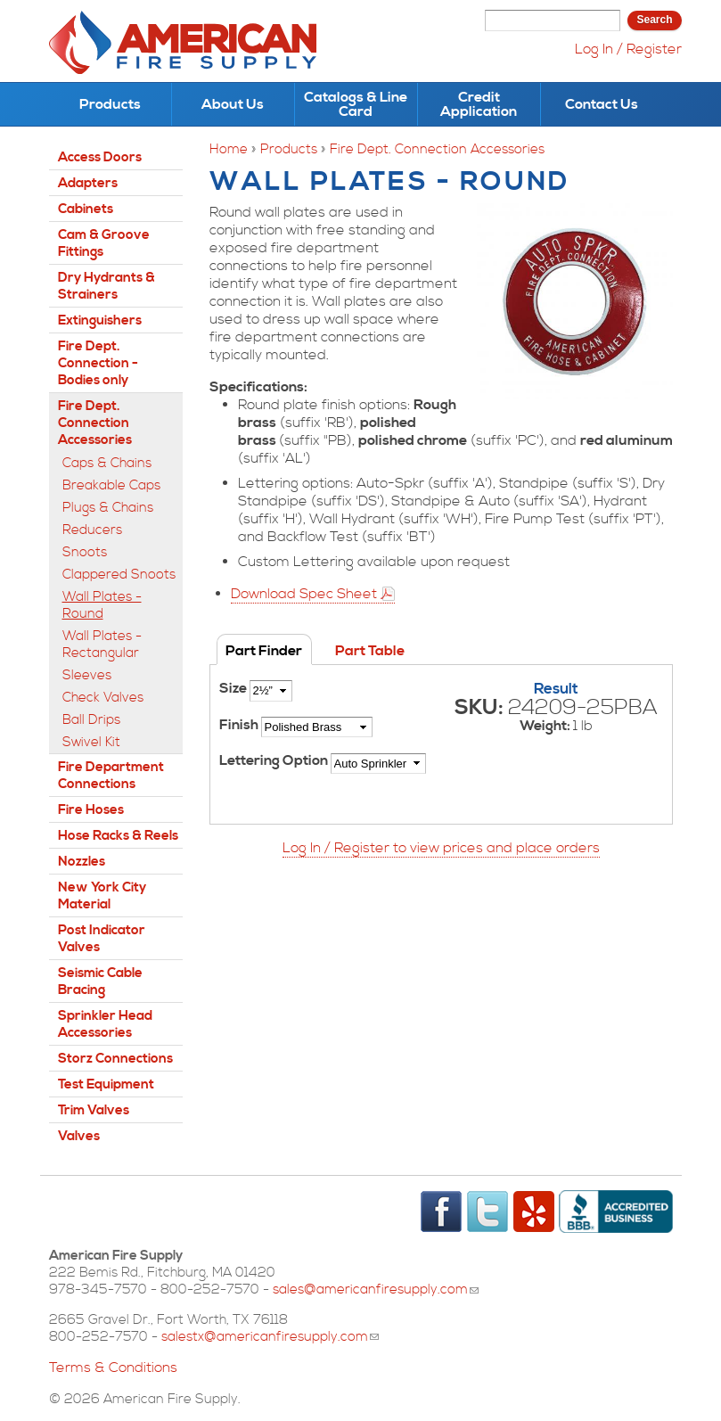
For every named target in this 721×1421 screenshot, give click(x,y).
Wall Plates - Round (102, 605)
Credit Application (478, 104)
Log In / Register (628, 49)
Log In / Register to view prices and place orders (441, 848)
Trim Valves (93, 1110)
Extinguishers (100, 320)
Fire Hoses (91, 809)
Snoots (84, 552)
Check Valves (102, 697)
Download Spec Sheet (304, 594)
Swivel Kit (91, 742)
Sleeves (86, 675)
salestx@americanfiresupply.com (270, 1336)
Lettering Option (275, 760)
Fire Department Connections (111, 776)
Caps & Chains (107, 463)
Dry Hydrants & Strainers (106, 286)
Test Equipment (106, 1084)
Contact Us (601, 104)
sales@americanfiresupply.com (376, 1289)
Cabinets (85, 209)
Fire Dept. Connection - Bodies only (98, 363)
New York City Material (102, 896)
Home (228, 149)
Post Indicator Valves (101, 939)
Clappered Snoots (119, 574)
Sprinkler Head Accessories (105, 1024)
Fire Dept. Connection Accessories (437, 149)
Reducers (92, 530)
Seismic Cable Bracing (100, 981)
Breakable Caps (111, 485)
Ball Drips (91, 719)
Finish (240, 725)
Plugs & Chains (107, 507)
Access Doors (100, 157)
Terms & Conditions (113, 1367)
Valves (79, 1136)
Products (110, 104)
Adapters (88, 183)
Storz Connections (115, 1058)
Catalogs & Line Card (355, 104)
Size (234, 688)
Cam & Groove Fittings (104, 243)
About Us (232, 104)
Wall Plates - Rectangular (102, 644)
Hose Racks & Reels (118, 835)
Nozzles (81, 861)
